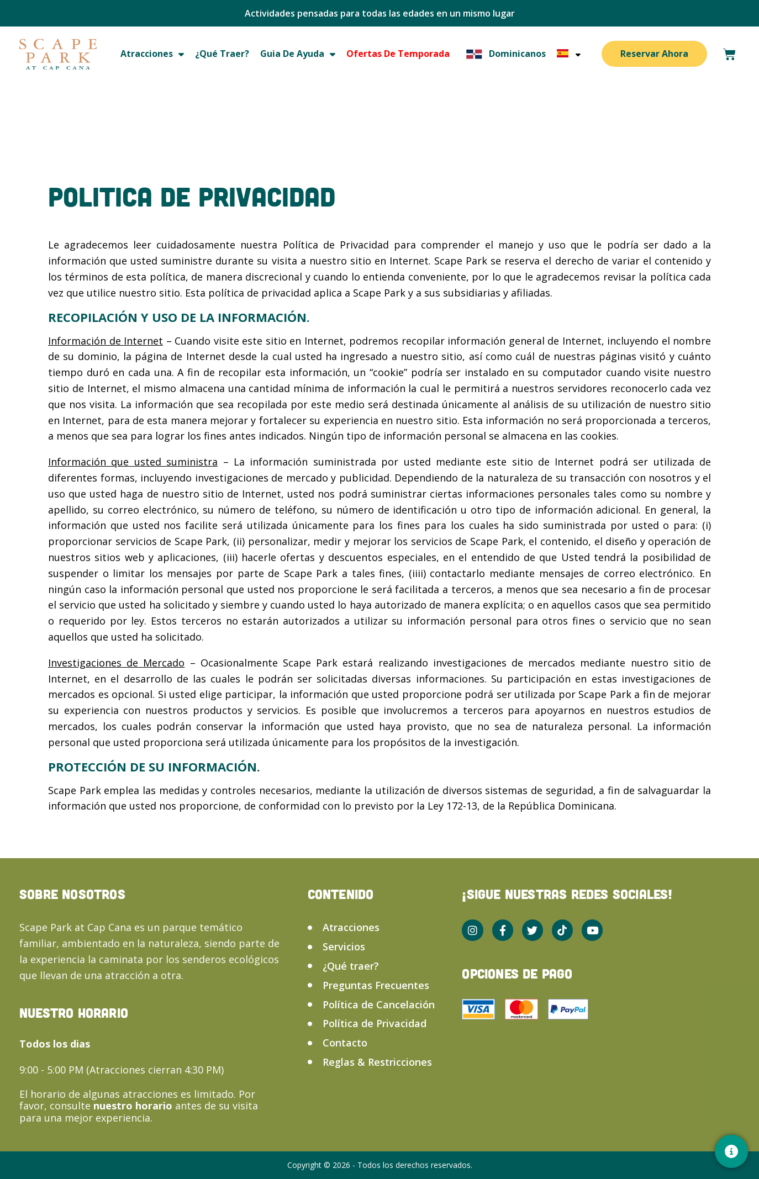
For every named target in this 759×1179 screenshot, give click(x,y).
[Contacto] (731, 1151)
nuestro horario (134, 1105)
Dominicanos (503, 54)
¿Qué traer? (222, 53)
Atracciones (152, 54)
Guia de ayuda (297, 54)
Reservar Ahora (654, 53)
